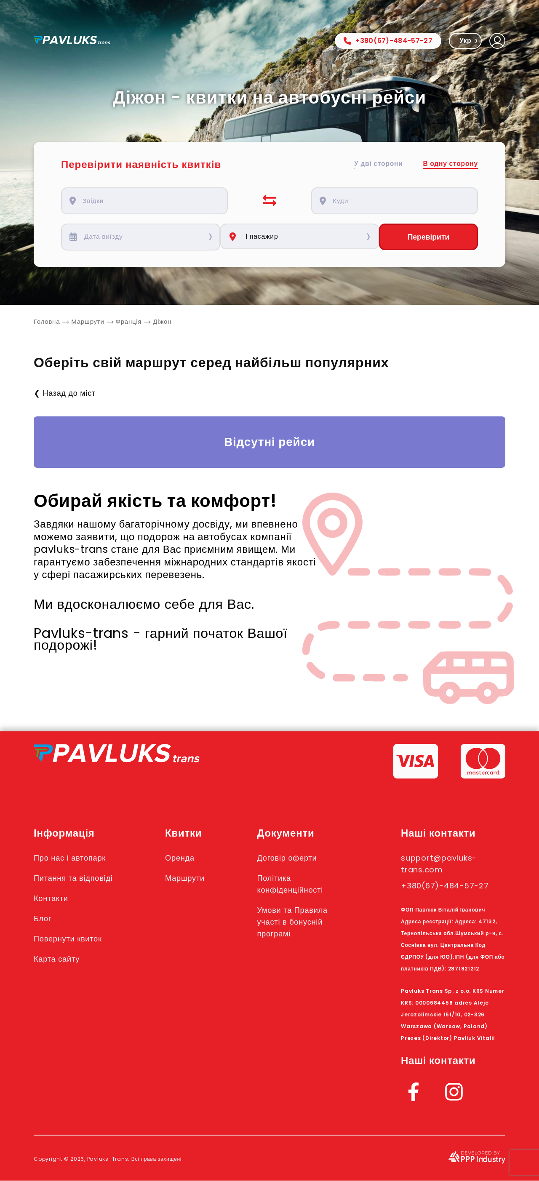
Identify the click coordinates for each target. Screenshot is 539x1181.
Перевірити (428, 237)
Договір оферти (293, 858)
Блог (43, 919)
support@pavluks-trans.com (443, 864)
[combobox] (149, 201)
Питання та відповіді (76, 878)
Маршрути (189, 878)
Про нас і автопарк (73, 858)
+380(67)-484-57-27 (388, 40)
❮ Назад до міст (65, 393)
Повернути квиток (71, 939)
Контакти (52, 898)
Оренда (184, 858)
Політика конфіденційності (297, 884)
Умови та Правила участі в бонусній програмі (299, 922)
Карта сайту (58, 959)
